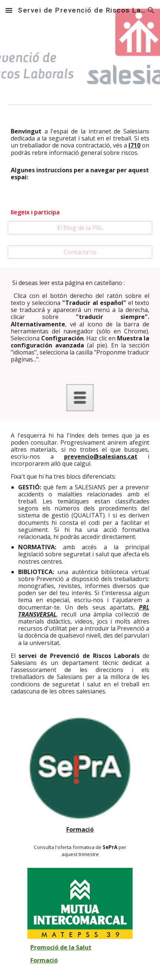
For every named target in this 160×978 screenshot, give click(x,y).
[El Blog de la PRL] (80, 228)
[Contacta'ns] (80, 252)
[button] (9, 10)
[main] (80, 142)
